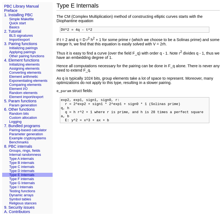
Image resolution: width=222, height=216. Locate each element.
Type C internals (22, 167)
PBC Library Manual (21, 6)
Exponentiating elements (28, 81)
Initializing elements (24, 64)
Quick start (17, 23)
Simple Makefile (21, 19)
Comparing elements (25, 85)
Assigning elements (24, 68)
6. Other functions (19, 109)
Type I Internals (21, 187)
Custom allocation (23, 118)
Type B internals (21, 163)
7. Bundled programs (22, 126)
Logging (15, 122)
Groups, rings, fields (24, 150)
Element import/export (26, 97)
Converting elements (25, 72)
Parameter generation (26, 134)
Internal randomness (25, 155)
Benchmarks (19, 142)
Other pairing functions (26, 56)
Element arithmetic (23, 77)
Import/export (19, 40)
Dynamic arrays (21, 195)
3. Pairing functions (20, 44)
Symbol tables (20, 199)
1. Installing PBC (18, 15)
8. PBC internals (18, 146)
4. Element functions (21, 60)
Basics (14, 27)
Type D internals (22, 171)
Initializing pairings (23, 48)
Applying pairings (22, 52)
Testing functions (22, 191)
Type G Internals (22, 183)
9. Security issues (19, 207)
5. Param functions (20, 101)
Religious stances (23, 203)
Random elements (23, 93)
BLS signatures (21, 35)
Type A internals (21, 159)
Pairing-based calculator (28, 130)
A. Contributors (17, 212)
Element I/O (18, 89)
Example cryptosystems (27, 138)
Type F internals (21, 179)
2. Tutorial (12, 31)
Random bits (19, 114)
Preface (11, 10)
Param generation (23, 105)
